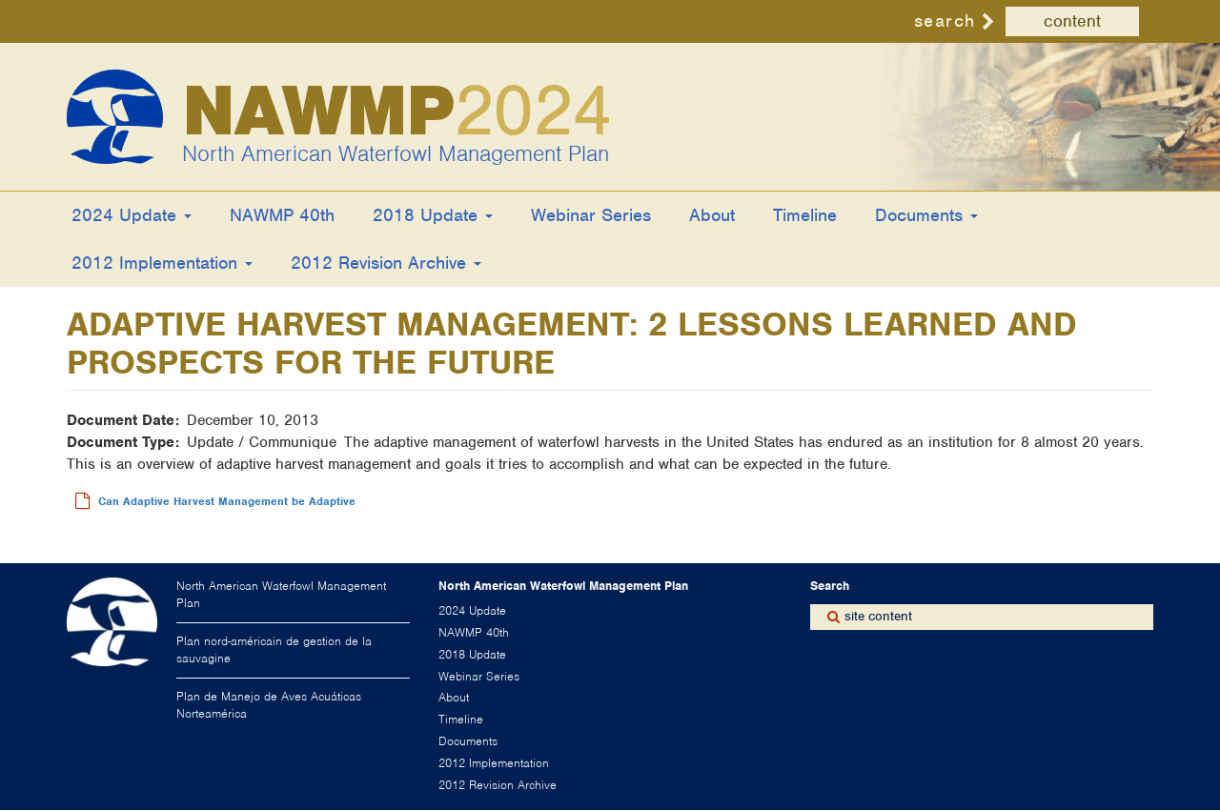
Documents (926, 215)
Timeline (805, 215)
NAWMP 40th (282, 215)
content (1072, 20)
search (945, 20)
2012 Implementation (162, 263)
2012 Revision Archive (386, 263)
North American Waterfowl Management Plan (395, 153)
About (712, 215)
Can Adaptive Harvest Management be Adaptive (227, 501)
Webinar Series (591, 215)
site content (878, 616)
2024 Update (131, 215)
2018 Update (433, 215)
